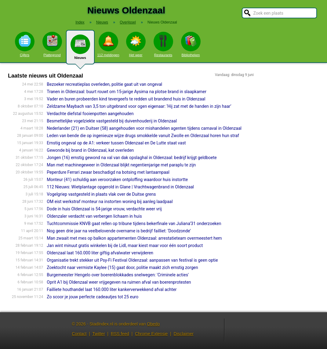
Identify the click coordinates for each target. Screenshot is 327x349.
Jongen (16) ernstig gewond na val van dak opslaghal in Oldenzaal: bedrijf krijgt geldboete (131, 157)
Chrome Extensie (151, 333)
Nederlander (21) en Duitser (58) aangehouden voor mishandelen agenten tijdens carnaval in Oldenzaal (144, 128)
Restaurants (163, 44)
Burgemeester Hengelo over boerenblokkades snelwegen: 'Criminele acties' (118, 274)
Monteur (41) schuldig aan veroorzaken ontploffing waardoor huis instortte (117, 179)
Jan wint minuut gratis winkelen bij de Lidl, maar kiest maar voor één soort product (125, 245)
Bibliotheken (191, 44)
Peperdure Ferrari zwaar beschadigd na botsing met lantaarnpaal (108, 172)
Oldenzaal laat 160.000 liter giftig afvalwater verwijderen (100, 252)
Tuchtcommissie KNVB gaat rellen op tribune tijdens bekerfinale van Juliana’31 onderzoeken (134, 223)
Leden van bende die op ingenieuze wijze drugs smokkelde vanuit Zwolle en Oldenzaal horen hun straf (143, 135)
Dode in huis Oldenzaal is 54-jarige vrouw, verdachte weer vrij (104, 208)
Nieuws (80, 49)
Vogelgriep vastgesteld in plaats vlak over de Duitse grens (101, 194)
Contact (79, 333)
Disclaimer (184, 333)
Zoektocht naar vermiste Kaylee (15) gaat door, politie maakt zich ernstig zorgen (122, 267)
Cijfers (25, 44)
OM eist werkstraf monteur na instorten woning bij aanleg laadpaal (110, 201)
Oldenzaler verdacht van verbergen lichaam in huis (94, 216)
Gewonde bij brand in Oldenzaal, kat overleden (90, 150)
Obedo (153, 324)
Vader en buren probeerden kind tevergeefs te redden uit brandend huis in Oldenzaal (126, 98)
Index (79, 22)
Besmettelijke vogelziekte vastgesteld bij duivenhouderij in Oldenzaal (112, 120)
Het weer (136, 44)
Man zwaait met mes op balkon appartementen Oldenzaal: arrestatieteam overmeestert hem (134, 238)
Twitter (98, 333)
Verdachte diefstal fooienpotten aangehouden (90, 113)
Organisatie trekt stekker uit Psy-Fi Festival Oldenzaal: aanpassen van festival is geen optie (132, 260)
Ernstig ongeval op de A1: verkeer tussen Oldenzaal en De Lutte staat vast (116, 142)
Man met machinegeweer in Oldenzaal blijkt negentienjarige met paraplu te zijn (121, 164)
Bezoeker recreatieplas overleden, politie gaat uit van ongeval (104, 84)
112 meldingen (108, 44)
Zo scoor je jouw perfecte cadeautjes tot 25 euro (92, 296)
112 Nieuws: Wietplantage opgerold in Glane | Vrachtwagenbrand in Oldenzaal (120, 186)
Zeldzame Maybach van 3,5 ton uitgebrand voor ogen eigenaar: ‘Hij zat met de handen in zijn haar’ (139, 106)
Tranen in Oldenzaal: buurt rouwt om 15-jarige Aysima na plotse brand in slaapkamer (126, 91)
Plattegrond (52, 44)
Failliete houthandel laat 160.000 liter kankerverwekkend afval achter (111, 289)
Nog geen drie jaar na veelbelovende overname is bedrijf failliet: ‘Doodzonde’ (119, 230)
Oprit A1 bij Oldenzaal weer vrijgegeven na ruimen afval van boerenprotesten (119, 282)
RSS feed (120, 333)
